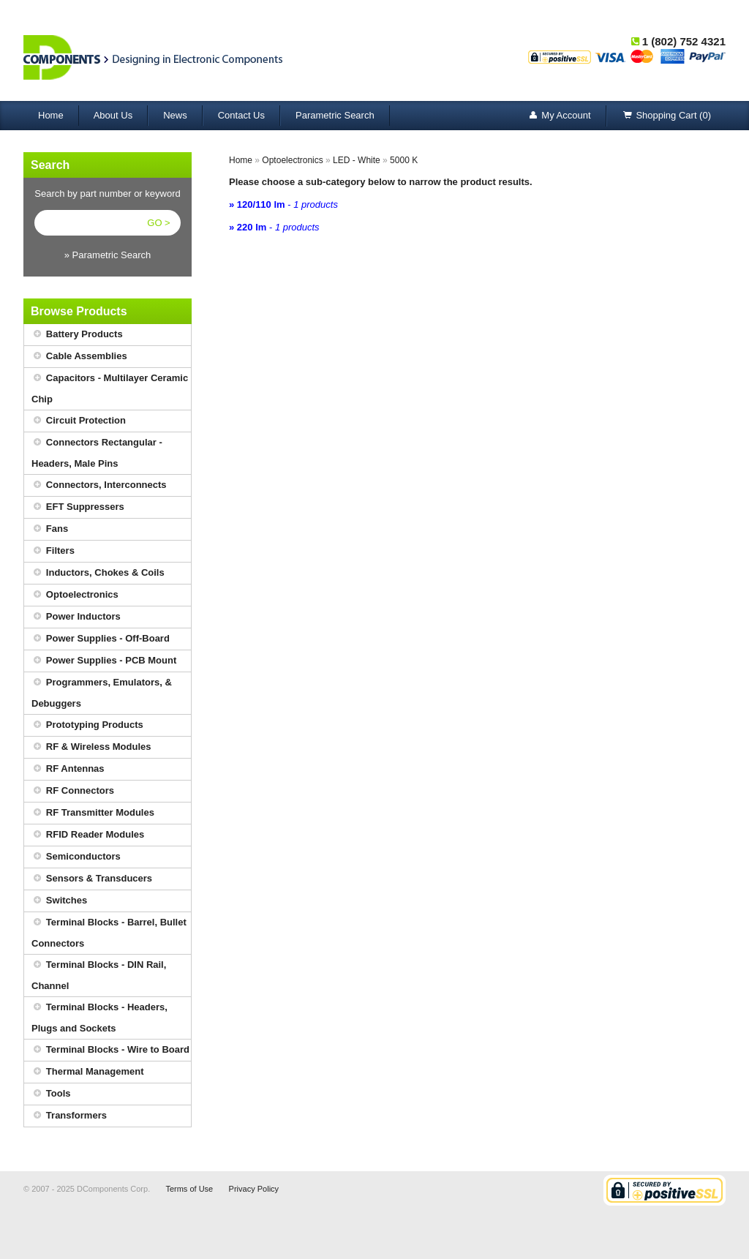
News (175, 115)
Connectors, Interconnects (99, 485)
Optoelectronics (74, 595)
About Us (113, 115)
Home (51, 115)
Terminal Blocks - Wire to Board (110, 1050)
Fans (49, 529)
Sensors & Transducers (91, 879)
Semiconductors (76, 857)
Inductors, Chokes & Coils (98, 573)
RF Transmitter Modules (92, 813)
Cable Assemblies (79, 356)
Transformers (69, 1116)
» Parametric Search (107, 254)
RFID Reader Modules (87, 835)
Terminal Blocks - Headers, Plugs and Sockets (99, 1015)
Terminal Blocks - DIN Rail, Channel (98, 973)
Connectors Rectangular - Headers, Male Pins (96, 450)
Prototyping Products (87, 725)
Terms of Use (189, 1188)
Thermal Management (87, 1072)
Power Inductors (76, 617)
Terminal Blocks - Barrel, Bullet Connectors (109, 930)
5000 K (404, 160)
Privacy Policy (254, 1188)
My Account (558, 116)
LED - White (356, 160)
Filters (53, 551)
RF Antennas (68, 769)
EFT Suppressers (77, 507)
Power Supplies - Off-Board (100, 639)
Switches (59, 901)
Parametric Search (335, 115)
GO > (158, 222)
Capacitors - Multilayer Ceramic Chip (109, 386)
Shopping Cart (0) (666, 116)
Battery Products (77, 334)
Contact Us (241, 115)
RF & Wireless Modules (91, 747)
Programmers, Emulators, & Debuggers (101, 690)
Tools (51, 1094)
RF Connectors (72, 791)
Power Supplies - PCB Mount (103, 661)
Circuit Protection (78, 421)
